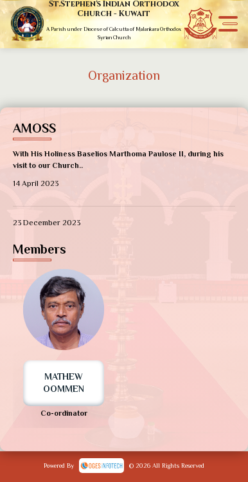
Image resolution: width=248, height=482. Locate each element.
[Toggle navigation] (228, 24)
